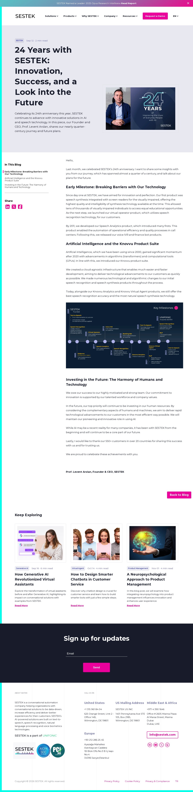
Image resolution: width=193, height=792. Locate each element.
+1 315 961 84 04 (93, 709)
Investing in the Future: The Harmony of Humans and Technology (25, 186)
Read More (21, 605)
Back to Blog (179, 495)
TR (176, 781)
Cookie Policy (132, 781)
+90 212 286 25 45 (94, 739)
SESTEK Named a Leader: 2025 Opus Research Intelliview (96, 3)
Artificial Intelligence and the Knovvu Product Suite (23, 179)
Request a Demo (155, 16)
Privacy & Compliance (158, 781)
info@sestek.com (162, 734)
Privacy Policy (111, 781)
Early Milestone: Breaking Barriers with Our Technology (26, 172)
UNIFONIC (50, 735)
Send (96, 667)
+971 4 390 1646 (155, 709)
